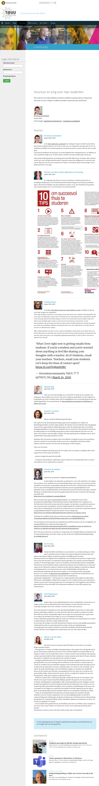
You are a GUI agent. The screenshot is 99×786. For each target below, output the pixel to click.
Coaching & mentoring (53, 86)
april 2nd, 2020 (49, 354)
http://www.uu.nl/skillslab (59, 538)
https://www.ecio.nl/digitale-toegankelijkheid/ (50, 461)
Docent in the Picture (55, 736)
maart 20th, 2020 (50, 103)
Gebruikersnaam (8, 63)
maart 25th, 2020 (49, 139)
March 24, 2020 (61, 342)
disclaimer (94, 778)
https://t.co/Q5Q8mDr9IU (51, 331)
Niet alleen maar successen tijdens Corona (65, 275)
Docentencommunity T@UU (33, 13)
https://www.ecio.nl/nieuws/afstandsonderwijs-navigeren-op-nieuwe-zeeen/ (60, 478)
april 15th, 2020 (49, 511)
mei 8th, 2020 (48, 604)
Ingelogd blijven (9, 76)
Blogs (14, 23)
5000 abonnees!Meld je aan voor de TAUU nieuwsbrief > (67, 764)
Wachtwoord (7, 69)
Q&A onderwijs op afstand (56, 109)
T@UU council (33, 23)
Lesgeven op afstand (71, 86)
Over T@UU (44, 23)
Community (22, 23)
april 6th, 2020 (49, 436)
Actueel (8, 23)
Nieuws (51, 706)
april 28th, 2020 (49, 561)
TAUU (2, 26)
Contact (52, 23)
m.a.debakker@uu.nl (41, 501)
